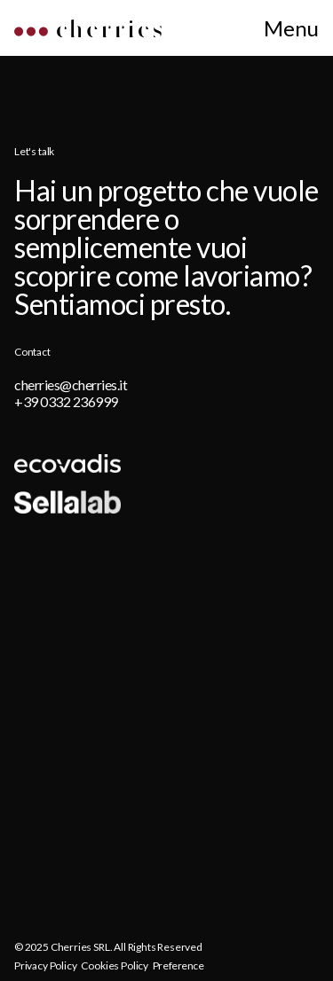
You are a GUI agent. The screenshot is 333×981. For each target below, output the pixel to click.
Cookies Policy (114, 965)
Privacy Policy (45, 965)
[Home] (88, 31)
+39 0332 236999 (66, 401)
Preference (179, 965)
